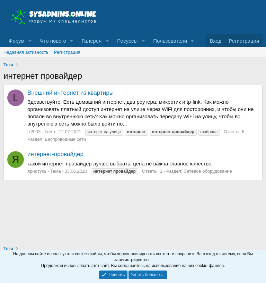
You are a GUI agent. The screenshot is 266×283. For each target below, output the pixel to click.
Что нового (53, 41)
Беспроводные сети (65, 139)
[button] (30, 40)
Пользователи (170, 41)
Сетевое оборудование (208, 171)
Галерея (92, 41)
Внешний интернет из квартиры (70, 92)
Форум (17, 41)
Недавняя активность (25, 52)
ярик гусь (36, 171)
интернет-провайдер (55, 154)
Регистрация (67, 52)
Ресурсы (127, 41)
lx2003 (34, 131)
